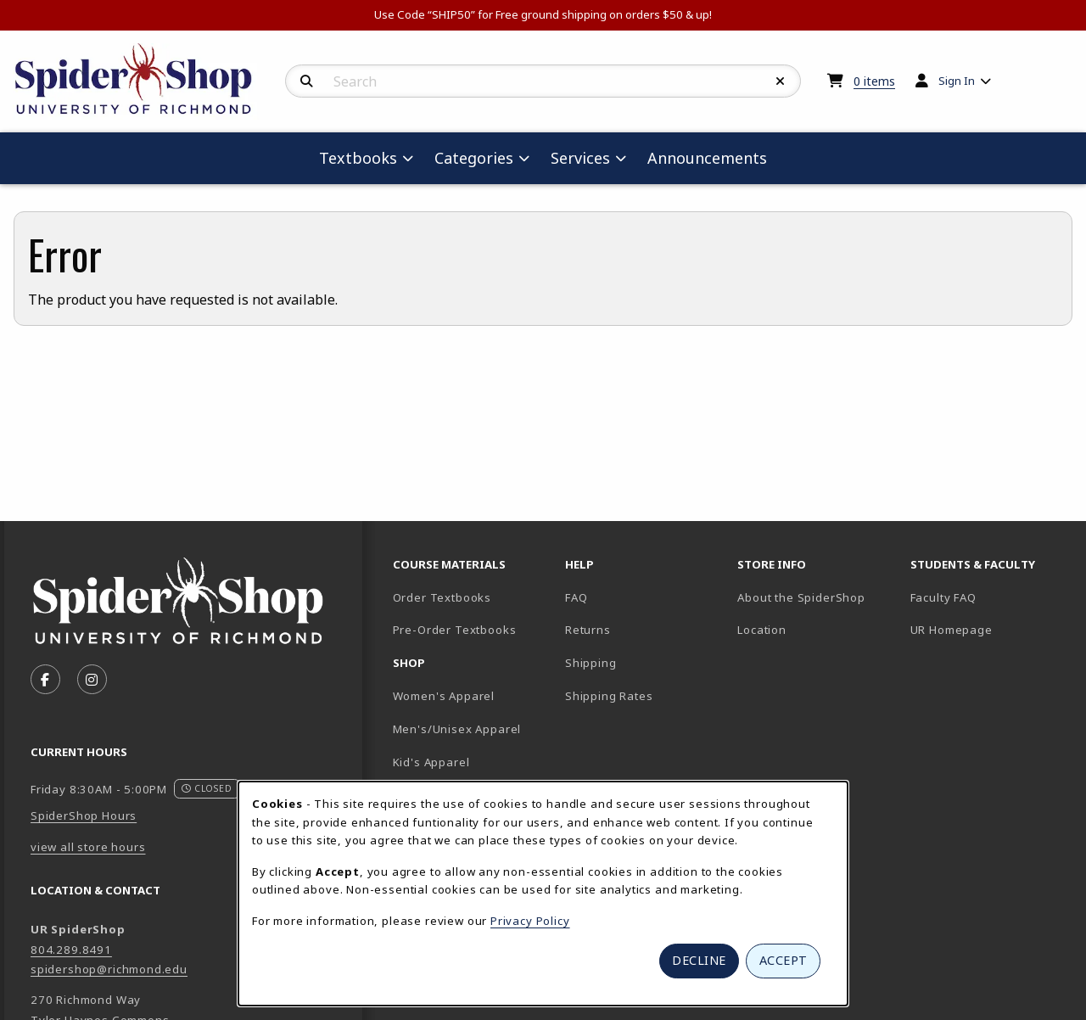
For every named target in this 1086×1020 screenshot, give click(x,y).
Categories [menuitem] (473, 158)
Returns (588, 629)
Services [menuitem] (580, 158)
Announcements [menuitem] (707, 158)
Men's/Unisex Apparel (457, 729)
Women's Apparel (444, 695)
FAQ (576, 597)
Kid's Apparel (431, 762)
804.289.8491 (71, 949)
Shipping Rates (609, 695)
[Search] (307, 81)
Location (762, 629)
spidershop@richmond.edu (109, 969)
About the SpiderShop (801, 597)
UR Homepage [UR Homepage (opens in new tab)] (951, 629)
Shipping (591, 662)
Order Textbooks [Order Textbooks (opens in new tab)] (442, 597)
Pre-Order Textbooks (455, 629)
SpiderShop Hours (84, 815)
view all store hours (88, 847)
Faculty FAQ (943, 597)
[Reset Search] (780, 81)
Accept (783, 960)
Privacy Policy (530, 920)
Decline (699, 960)
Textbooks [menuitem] (358, 158)
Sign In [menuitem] (956, 80)
